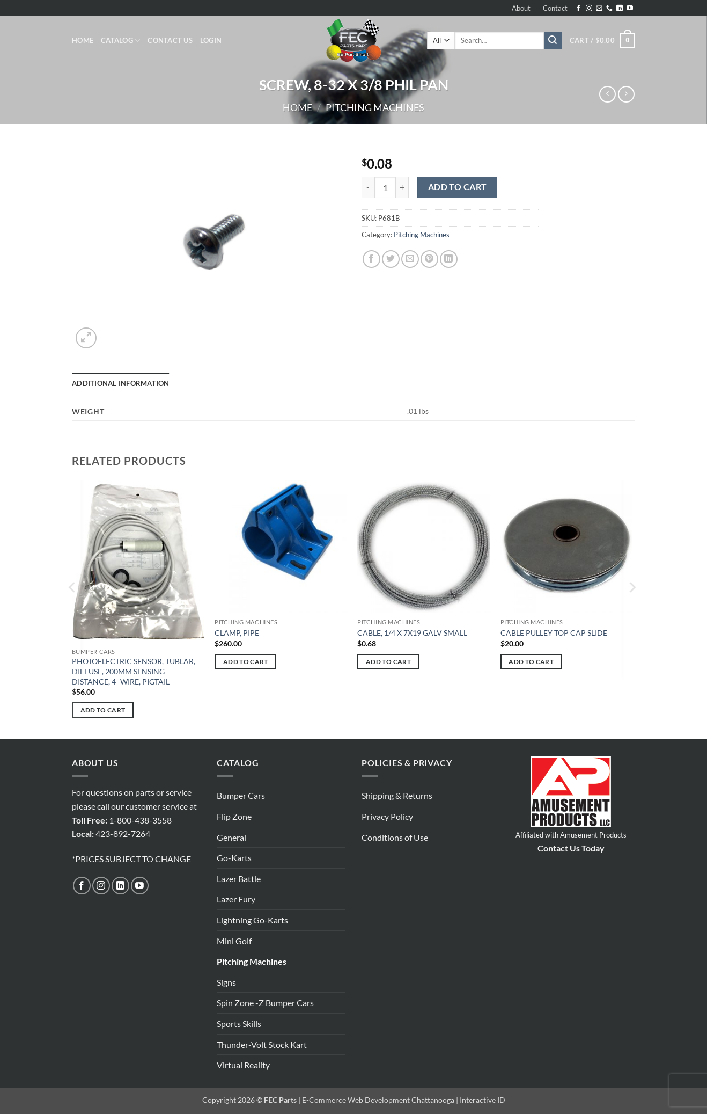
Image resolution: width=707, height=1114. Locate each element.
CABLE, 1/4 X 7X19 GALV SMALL (412, 632)
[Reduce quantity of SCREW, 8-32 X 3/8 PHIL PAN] (368, 187)
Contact (555, 8)
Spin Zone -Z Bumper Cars (265, 1002)
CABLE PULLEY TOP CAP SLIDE (553, 632)
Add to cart (457, 187)
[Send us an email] (599, 8)
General (231, 837)
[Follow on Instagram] (589, 8)
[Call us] (609, 8)
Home (82, 40)
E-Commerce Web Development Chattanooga (378, 1099)
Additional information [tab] (121, 383)
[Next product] (607, 94)
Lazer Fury (236, 899)
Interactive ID (482, 1099)
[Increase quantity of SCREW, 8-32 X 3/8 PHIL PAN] (402, 187)
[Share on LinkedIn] (449, 259)
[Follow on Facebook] (578, 8)
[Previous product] (626, 94)
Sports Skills (239, 1023)
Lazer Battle (239, 878)
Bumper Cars (241, 795)
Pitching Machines (375, 107)
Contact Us (170, 40)
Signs (226, 982)
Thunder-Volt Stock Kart (262, 1044)
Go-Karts (234, 858)
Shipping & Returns (397, 795)
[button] (211, 40)
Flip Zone (234, 816)
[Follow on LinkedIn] (619, 8)
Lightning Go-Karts (252, 920)
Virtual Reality (243, 1065)
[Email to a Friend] (410, 259)
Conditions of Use (395, 837)
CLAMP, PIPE (237, 632)
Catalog (120, 40)
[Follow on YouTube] (630, 8)
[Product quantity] (385, 187)
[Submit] (553, 41)
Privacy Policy (387, 816)
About (521, 8)
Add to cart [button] (103, 710)
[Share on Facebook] (371, 259)
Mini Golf (234, 941)
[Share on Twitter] (391, 259)
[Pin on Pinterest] (429, 259)
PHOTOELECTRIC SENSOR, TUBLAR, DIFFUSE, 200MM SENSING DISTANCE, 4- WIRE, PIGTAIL (133, 671)
